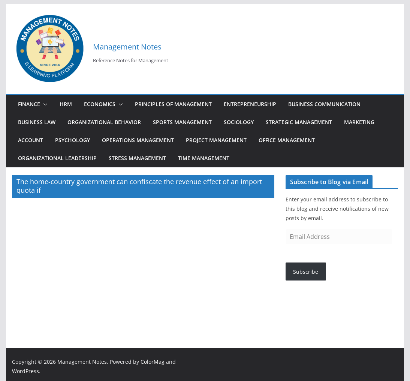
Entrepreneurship (250, 104)
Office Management (287, 140)
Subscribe (305, 271)
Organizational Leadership (57, 158)
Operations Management (138, 140)
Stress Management (137, 158)
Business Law (36, 122)
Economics (99, 104)
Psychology (72, 140)
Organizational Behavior (104, 122)
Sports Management (182, 122)
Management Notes (127, 47)
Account (30, 140)
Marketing (359, 122)
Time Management (203, 158)
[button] (44, 104)
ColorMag (153, 361)
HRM (66, 104)
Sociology (239, 122)
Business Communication (324, 104)
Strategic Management (299, 122)
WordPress (25, 371)
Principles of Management (173, 104)
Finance (29, 104)
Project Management (216, 140)
